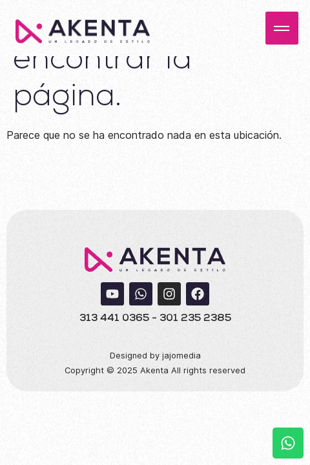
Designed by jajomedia (155, 355)
